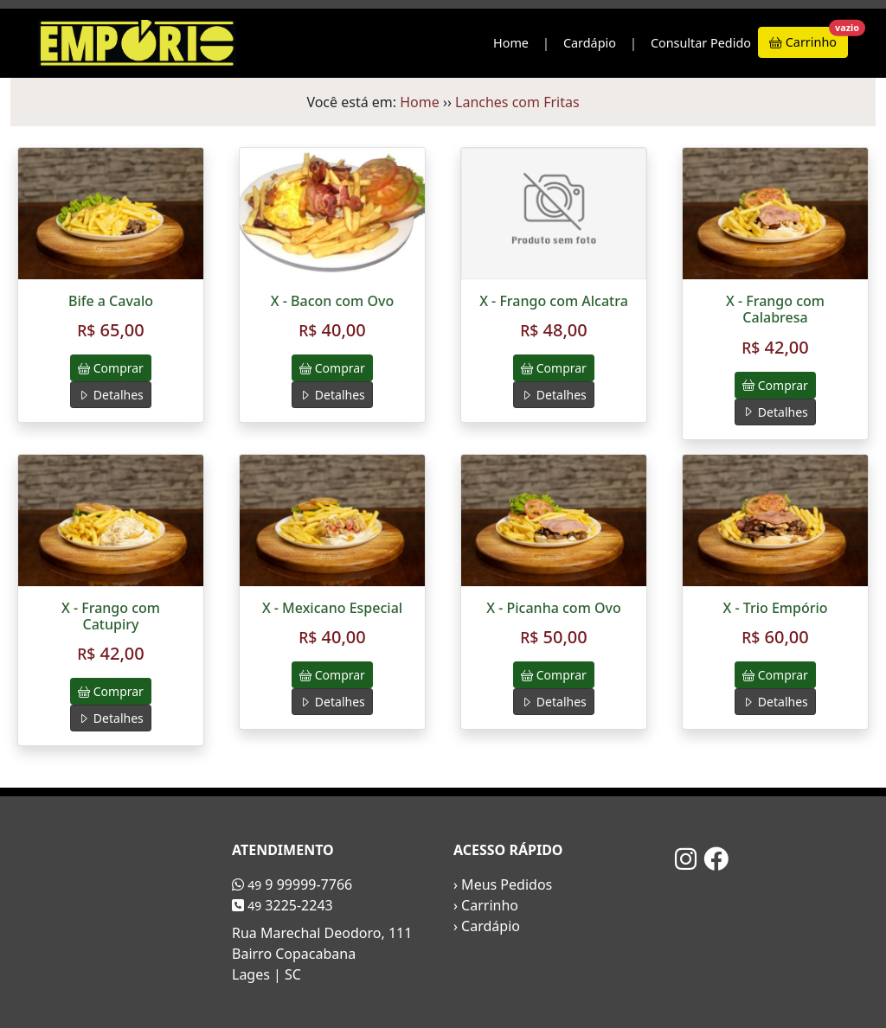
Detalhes (111, 394)
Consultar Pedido (701, 43)
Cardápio (589, 43)
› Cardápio (486, 925)
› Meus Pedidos (502, 884)
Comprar (111, 368)
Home (511, 43)
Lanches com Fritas (517, 102)
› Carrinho (485, 905)
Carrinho (808, 38)
